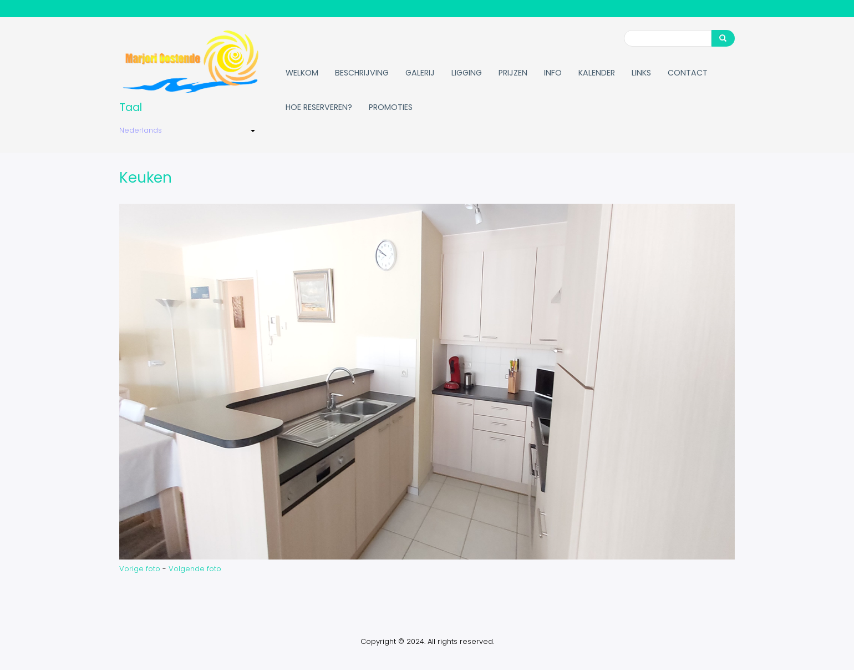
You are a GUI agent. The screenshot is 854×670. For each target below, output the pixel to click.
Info (553, 72)
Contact (688, 72)
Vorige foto (139, 568)
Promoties (391, 107)
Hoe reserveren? (319, 107)
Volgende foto (195, 568)
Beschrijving (362, 72)
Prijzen (513, 72)
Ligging (466, 72)
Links (641, 72)
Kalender (596, 72)
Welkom (302, 72)
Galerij (420, 72)
